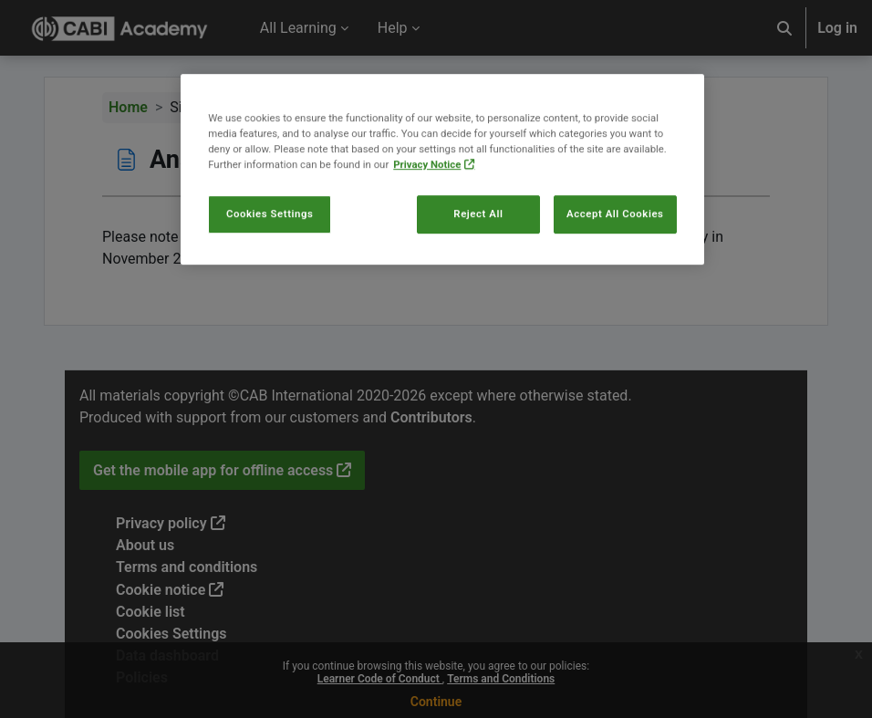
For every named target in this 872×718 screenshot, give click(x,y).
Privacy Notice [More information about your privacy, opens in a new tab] (427, 193)
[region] (442, 198)
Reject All (478, 242)
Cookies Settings (270, 242)
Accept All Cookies (614, 242)
